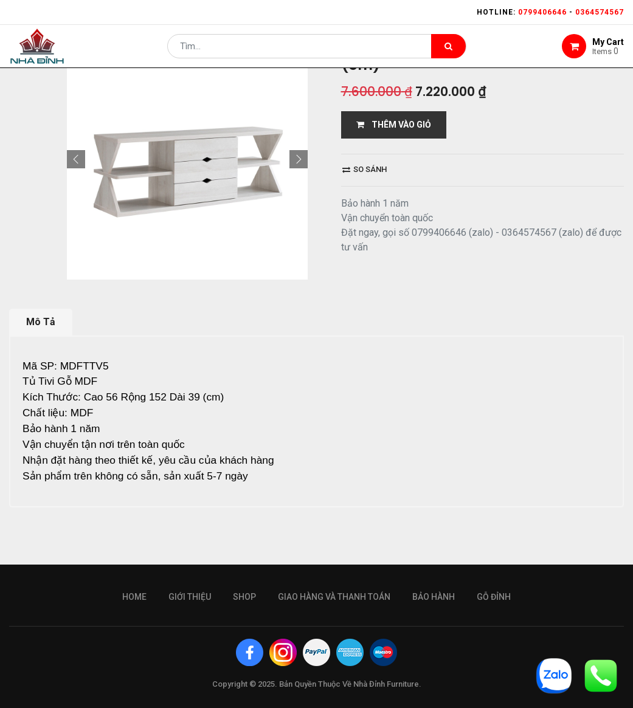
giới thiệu (189, 597)
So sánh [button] (364, 169)
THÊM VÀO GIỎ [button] (393, 124)
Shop (244, 597)
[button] (76, 159)
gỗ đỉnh (494, 597)
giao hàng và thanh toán (334, 597)
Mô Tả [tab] (40, 322)
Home (134, 597)
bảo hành (433, 597)
